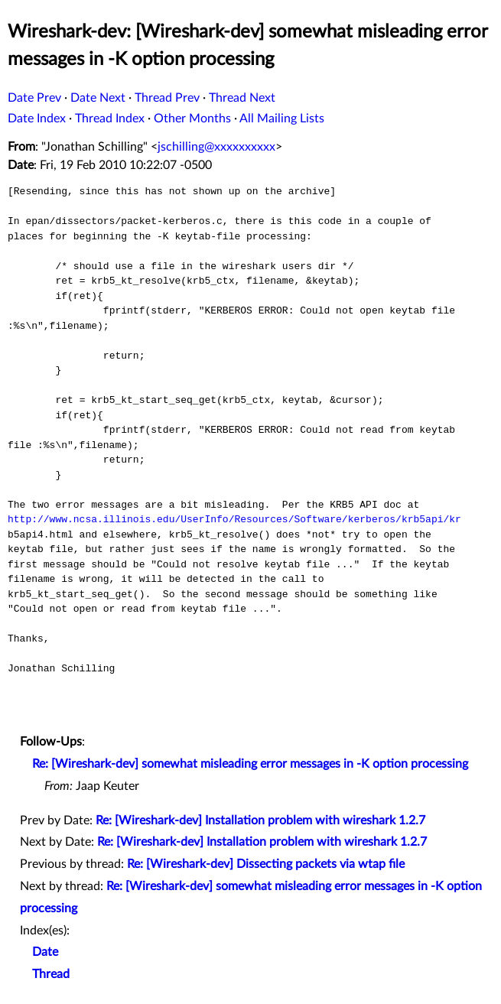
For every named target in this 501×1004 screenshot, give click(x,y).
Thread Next (242, 98)
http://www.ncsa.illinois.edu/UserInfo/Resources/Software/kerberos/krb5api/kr (234, 519)
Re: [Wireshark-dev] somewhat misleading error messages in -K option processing (250, 764)
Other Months (192, 118)
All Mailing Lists (281, 118)
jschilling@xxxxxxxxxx (216, 147)
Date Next (97, 98)
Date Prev (34, 98)
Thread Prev (167, 98)
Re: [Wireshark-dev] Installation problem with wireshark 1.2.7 (260, 820)
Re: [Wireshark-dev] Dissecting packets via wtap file (266, 864)
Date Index (37, 118)
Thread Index (110, 118)
